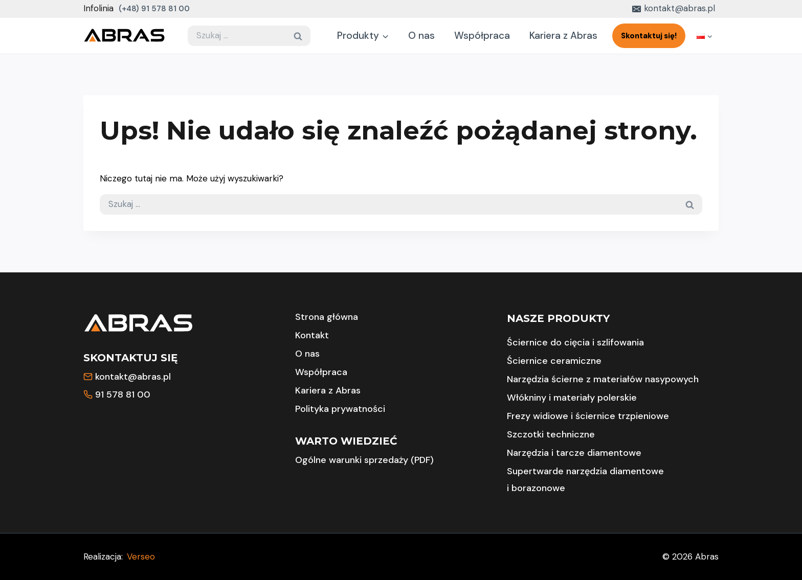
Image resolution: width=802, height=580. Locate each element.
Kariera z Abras (563, 35)
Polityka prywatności (340, 409)
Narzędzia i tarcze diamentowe (574, 453)
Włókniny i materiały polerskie (572, 397)
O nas (421, 35)
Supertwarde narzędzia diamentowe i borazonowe (585, 479)
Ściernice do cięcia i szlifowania (575, 342)
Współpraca (482, 35)
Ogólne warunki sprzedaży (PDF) (364, 460)
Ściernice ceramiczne (554, 361)
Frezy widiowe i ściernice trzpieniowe (588, 416)
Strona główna (326, 317)
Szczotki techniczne (551, 434)
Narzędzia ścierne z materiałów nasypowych (603, 379)
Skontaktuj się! (649, 36)
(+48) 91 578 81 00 (154, 9)
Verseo (141, 556)
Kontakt (312, 335)
